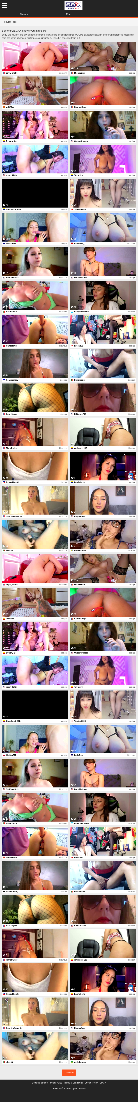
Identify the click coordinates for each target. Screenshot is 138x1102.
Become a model (40, 1083)
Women (24, 14)
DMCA (103, 1083)
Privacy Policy (55, 1083)
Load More (69, 1072)
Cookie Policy (91, 1083)
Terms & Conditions (73, 1083)
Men (68, 14)
